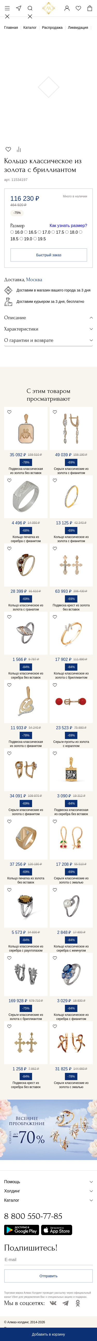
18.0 (74, 232)
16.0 (19, 232)
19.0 (28, 239)
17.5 (60, 232)
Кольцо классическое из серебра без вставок (26, 675)
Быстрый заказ (48, 255)
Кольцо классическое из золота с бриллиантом (71, 675)
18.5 (14, 239)
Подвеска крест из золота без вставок (71, 607)
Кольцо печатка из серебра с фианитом (26, 539)
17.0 (46, 232)
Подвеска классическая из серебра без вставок (71, 812)
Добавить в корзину (48, 1334)
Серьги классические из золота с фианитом (71, 471)
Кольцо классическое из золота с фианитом (71, 539)
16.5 (33, 232)
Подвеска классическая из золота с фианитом (26, 744)
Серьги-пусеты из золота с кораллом (71, 744)
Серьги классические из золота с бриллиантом (26, 1017)
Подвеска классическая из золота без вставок (26, 471)
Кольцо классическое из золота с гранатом (26, 607)
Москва (18, 8)
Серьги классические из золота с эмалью (71, 880)
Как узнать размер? (68, 225)
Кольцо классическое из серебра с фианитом (71, 1017)
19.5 (42, 239)
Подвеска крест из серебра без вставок (26, 1085)
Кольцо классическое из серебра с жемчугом (71, 948)
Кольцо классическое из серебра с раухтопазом (26, 948)
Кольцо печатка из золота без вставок (25, 880)
